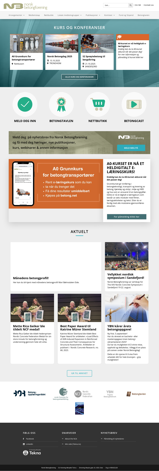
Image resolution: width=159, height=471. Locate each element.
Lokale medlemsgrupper (69, 15)
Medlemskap (34, 15)
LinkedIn (29, 444)
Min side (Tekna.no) (71, 444)
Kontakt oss (148, 5)
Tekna (74, 468)
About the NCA (69, 439)
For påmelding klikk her (126, 216)
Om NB (137, 5)
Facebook (30, 439)
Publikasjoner (92, 15)
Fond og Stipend (126, 15)
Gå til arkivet (79, 373)
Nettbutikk (48, 15)
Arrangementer (16, 15)
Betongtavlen (144, 15)
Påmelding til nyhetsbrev (112, 439)
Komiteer (108, 15)
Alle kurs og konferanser (79, 77)
